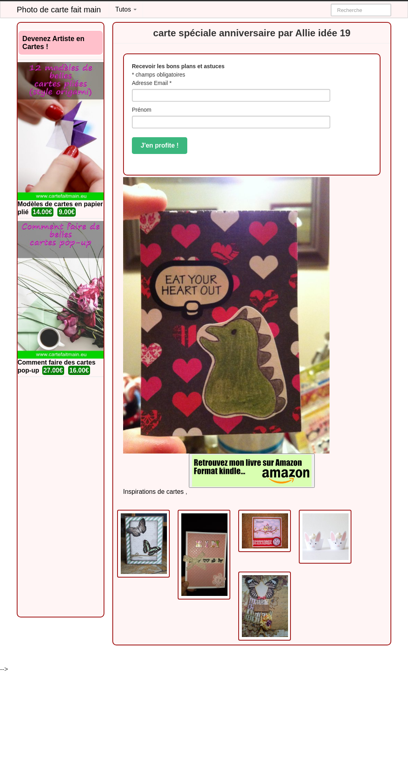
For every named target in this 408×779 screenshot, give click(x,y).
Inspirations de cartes (153, 491)
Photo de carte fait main (59, 9)
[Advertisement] (61, 497)
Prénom (141, 109)
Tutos (126, 9)
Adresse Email (152, 83)
